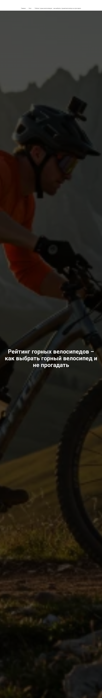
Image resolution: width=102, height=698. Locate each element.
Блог (30, 8)
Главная (23, 8)
